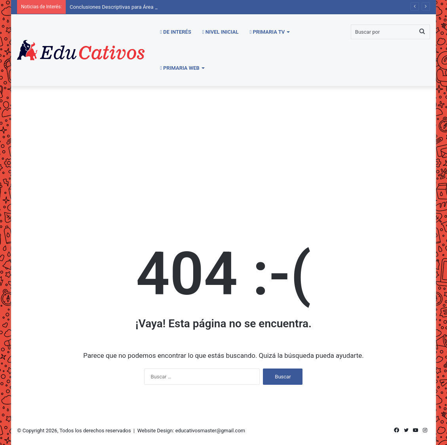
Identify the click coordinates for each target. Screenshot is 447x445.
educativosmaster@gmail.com (210, 431)
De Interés (175, 32)
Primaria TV (267, 32)
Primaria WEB (180, 68)
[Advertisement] (223, 153)
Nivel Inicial (220, 32)
